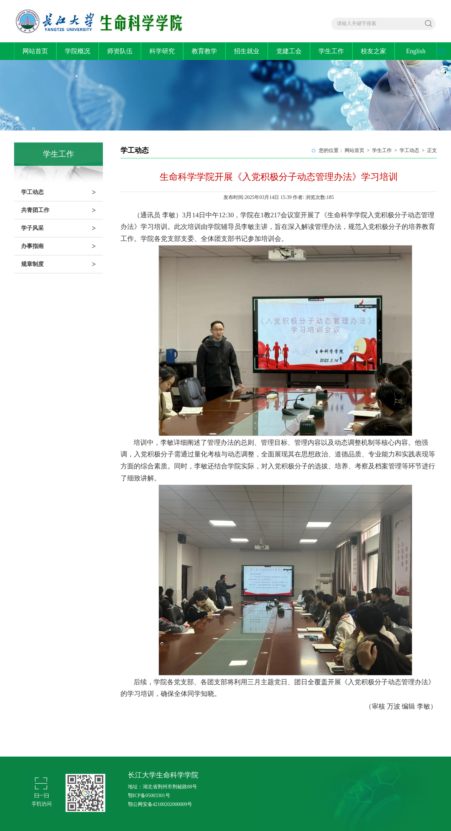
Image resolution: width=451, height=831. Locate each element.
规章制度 (62, 264)
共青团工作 (62, 210)
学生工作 (331, 51)
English (415, 51)
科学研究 (162, 51)
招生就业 (246, 51)
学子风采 (62, 228)
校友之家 (373, 51)
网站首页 (35, 51)
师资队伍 (119, 51)
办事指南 (62, 246)
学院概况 (77, 51)
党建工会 (289, 51)
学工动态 (62, 192)
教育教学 (204, 51)
